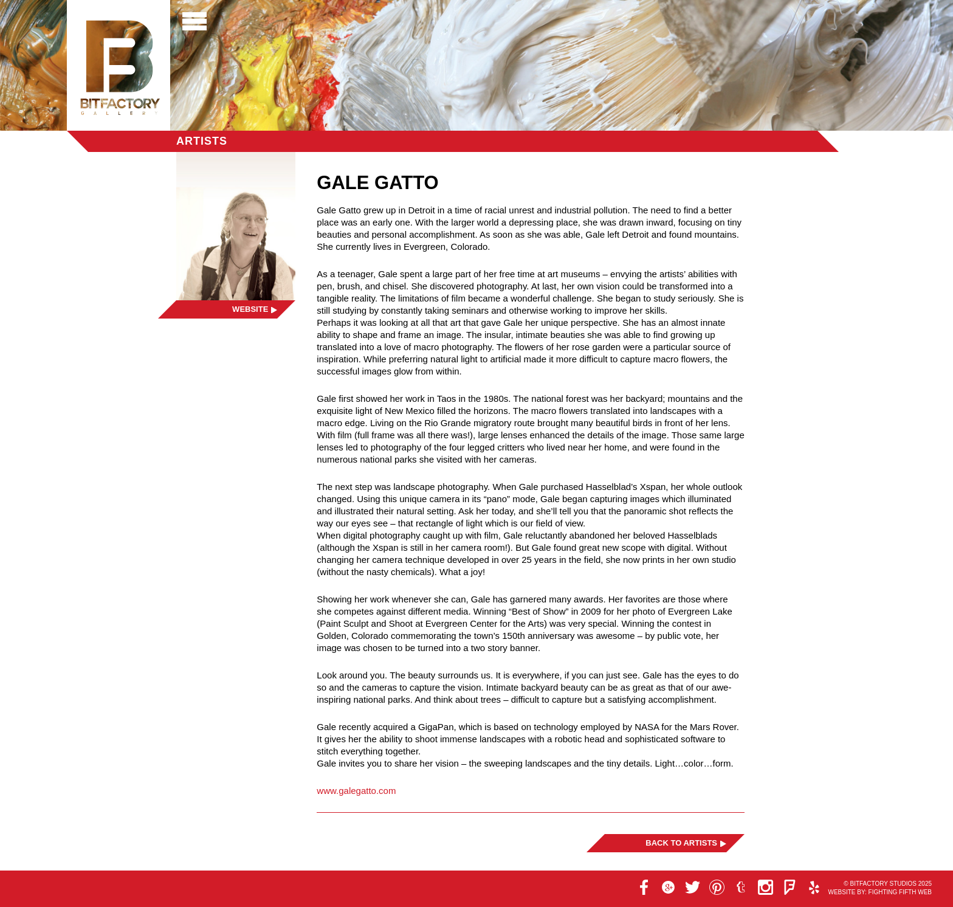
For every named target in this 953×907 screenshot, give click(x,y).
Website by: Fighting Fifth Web (880, 892)
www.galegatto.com (356, 790)
